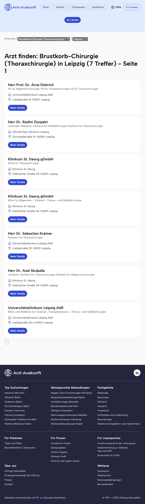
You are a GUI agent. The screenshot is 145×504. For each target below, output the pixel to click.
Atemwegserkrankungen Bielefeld (69, 415)
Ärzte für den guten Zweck (65, 460)
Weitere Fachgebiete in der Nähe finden (118, 423)
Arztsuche (10, 38)
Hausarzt (102, 406)
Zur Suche (72, 19)
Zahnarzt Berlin (13, 397)
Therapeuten (78, 7)
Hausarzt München (14, 392)
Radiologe (102, 392)
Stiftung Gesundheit (15, 471)
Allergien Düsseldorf (61, 410)
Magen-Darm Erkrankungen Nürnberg (71, 392)
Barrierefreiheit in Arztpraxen (20, 447)
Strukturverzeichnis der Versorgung (116, 443)
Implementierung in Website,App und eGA (112, 449)
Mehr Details (17, 107)
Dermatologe (104, 419)
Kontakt (9, 484)
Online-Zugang (59, 452)
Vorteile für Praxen (61, 443)
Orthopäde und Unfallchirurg (112, 415)
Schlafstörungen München (65, 401)
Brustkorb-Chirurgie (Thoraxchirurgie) (41, 39)
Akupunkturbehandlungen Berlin (68, 397)
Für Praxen (132, 7)
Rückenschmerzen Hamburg (66, 419)
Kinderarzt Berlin (13, 401)
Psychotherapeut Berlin (17, 406)
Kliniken (60, 7)
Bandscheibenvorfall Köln (64, 406)
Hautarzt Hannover (15, 410)
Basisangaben (58, 447)
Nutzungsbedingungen (109, 479)
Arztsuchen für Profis (108, 455)
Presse (8, 479)
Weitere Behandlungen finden (66, 423)
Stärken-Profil (58, 456)
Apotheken (98, 7)
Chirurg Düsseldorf (15, 415)
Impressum (103, 471)
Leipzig (78, 39)
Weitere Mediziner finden (18, 423)
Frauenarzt (103, 410)
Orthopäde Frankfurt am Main (21, 419)
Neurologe (103, 397)
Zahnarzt (102, 401)
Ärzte (46, 7)
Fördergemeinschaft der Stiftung (22, 475)
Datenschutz (104, 475)
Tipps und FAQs (13, 443)
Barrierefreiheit (105, 484)
